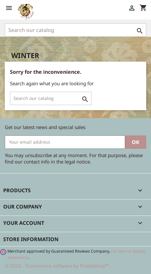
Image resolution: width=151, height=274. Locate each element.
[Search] (75, 30)
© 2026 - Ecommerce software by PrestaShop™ (57, 266)
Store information (31, 239)
